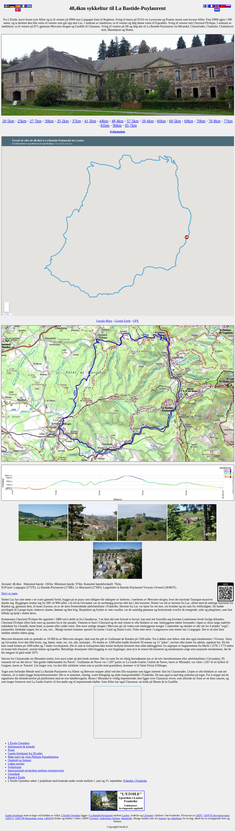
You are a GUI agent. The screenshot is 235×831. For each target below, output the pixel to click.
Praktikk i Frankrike (135, 780)
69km (188, 121)
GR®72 (9, 818)
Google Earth (122, 321)
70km (200, 121)
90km (117, 125)
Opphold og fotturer (19, 760)
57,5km (133, 121)
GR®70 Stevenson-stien (216, 815)
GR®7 (199, 815)
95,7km (131, 125)
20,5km (8, 121)
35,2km (63, 121)
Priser (11, 750)
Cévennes (148, 815)
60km (161, 121)
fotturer (162, 818)
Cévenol (93, 818)
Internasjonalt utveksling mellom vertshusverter (36, 770)
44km (103, 121)
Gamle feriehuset (14, 815)
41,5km (90, 121)
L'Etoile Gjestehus (19, 743)
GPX (136, 321)
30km (49, 121)
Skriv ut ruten (9, 593)
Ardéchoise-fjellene (109, 818)
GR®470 (49, 818)
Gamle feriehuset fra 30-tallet (25, 753)
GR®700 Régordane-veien (29, 818)
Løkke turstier (16, 763)
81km (105, 125)
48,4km (118, 121)
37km (76, 121)
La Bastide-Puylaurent (101, 815)
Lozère (125, 815)
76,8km (214, 121)
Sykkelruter (15, 767)
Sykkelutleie (117, 131)
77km (228, 121)
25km (21, 121)
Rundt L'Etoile (16, 777)
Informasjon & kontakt (21, 746)
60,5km (175, 121)
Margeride (126, 818)
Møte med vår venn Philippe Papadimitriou (33, 757)
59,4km (148, 121)
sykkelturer (176, 818)
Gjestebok (14, 774)
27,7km (36, 121)
